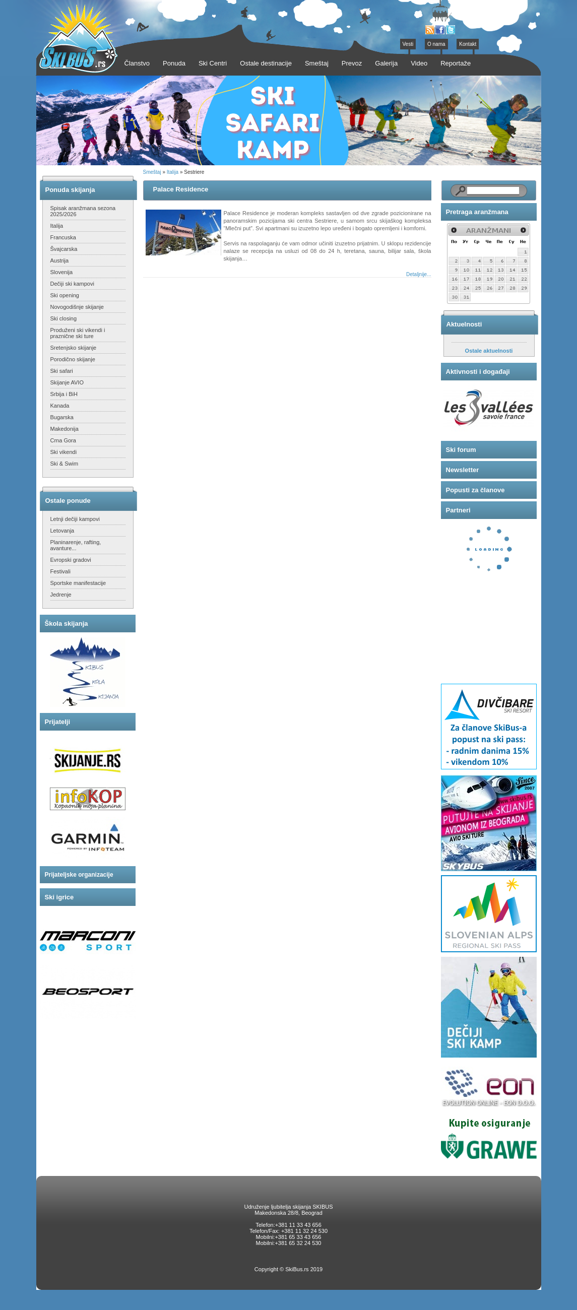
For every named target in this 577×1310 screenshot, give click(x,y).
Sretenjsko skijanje (73, 348)
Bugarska (62, 417)
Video (419, 63)
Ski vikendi (63, 452)
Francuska (63, 237)
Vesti (408, 44)
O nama (436, 44)
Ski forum (461, 449)
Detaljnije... (418, 274)
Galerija (386, 63)
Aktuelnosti (464, 324)
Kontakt (467, 44)
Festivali (60, 571)
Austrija (59, 260)
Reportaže (455, 63)
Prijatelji (58, 722)
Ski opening (65, 295)
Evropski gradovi (70, 560)
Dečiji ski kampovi (72, 284)
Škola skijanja (66, 623)
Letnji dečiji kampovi (75, 519)
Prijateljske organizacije (79, 874)
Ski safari (61, 371)
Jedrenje (61, 595)
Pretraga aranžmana (477, 212)
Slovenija (61, 272)
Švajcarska (64, 249)
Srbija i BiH (64, 394)
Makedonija (64, 429)
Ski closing (63, 318)
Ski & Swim (64, 464)
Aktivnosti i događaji (478, 371)
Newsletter (462, 470)
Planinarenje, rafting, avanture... (75, 545)
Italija (56, 226)
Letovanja (62, 531)
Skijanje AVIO (67, 382)
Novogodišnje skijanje (77, 307)
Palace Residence (181, 189)
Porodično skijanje (72, 359)
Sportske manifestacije (78, 583)
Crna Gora (63, 440)
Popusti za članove (475, 490)
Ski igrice (59, 897)
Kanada (60, 406)
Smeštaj (152, 172)
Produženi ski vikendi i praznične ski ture (77, 333)
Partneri (458, 510)
